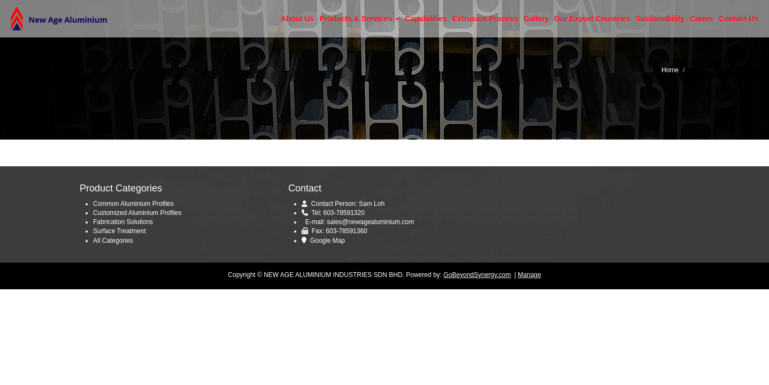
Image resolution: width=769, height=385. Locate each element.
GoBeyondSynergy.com (477, 275)
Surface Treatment (119, 231)
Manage (529, 275)
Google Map (327, 240)
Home (670, 70)
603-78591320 (343, 213)
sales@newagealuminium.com (370, 222)
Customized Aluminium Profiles (137, 213)
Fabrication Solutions (123, 222)
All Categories (113, 240)
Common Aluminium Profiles (133, 203)
